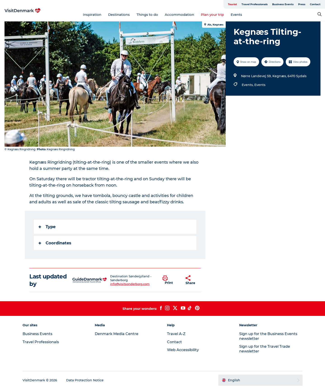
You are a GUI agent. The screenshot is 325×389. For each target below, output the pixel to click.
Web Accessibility (183, 350)
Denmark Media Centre (116, 334)
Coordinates (55, 243)
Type (47, 226)
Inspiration (92, 14)
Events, (248, 85)
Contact (315, 4)
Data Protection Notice (85, 380)
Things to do (147, 14)
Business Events (283, 4)
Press (301, 4)
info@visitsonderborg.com (130, 284)
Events (236, 14)
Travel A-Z (176, 334)
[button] (170, 280)
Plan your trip (212, 14)
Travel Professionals (254, 4)
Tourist (232, 4)
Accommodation (179, 14)
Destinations (119, 14)
